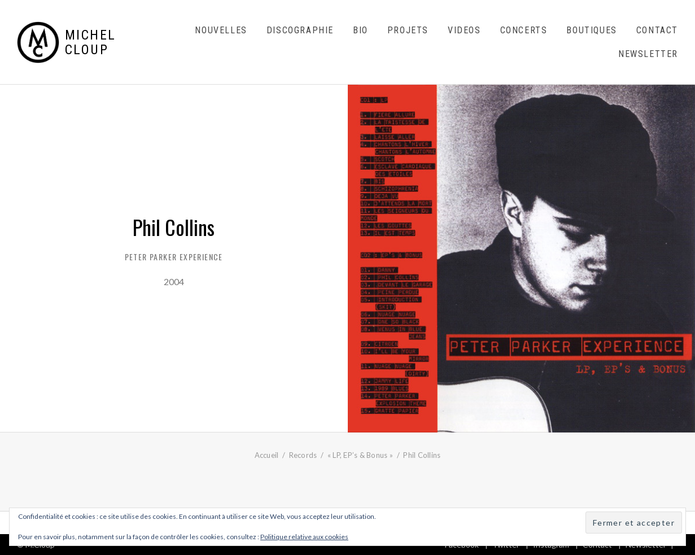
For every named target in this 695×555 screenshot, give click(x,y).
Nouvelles (221, 30)
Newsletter (648, 54)
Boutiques (591, 30)
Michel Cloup (90, 43)
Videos (464, 30)
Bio (360, 30)
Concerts (524, 30)
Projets (408, 30)
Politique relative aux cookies (304, 536)
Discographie (300, 30)
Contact (657, 30)
